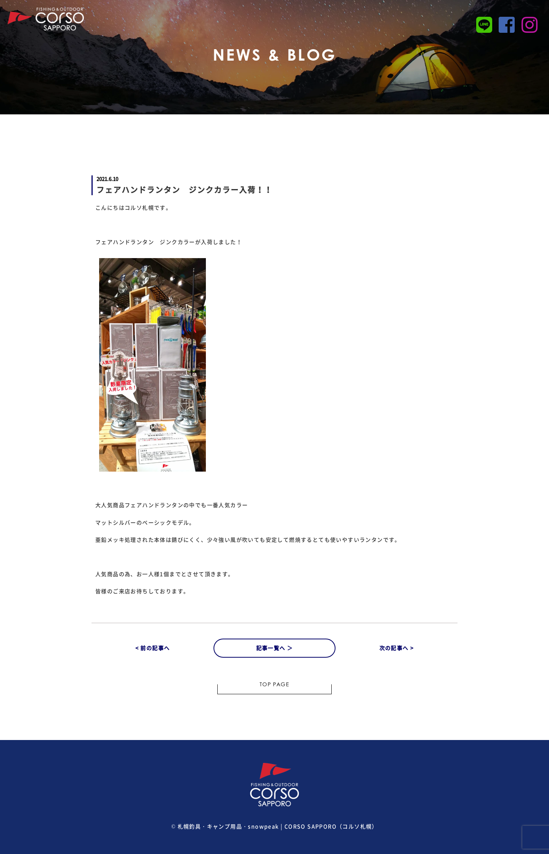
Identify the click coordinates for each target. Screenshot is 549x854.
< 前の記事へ (152, 648)
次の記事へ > (396, 648)
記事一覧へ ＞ (274, 648)
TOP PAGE (274, 685)
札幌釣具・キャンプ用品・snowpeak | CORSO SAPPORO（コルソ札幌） (278, 826)
